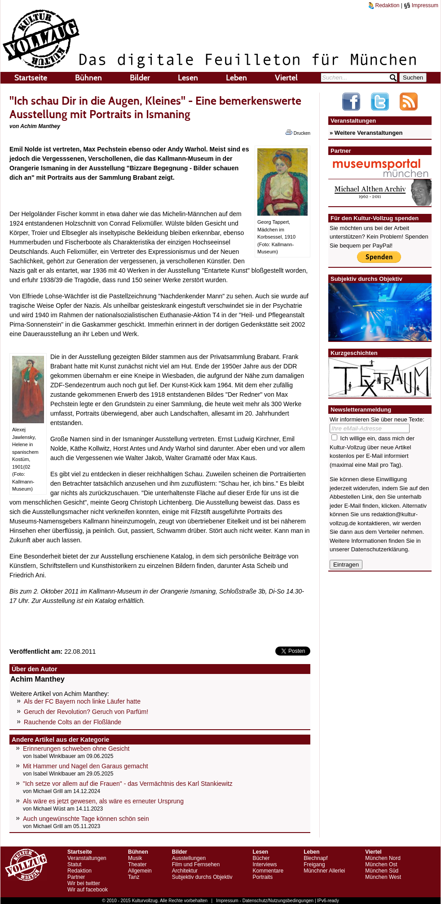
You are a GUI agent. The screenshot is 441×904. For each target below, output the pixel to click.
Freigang (314, 864)
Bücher (260, 858)
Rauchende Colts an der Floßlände (72, 722)
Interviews (264, 864)
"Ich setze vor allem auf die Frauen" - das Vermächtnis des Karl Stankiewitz (128, 783)
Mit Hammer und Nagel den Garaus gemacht (85, 766)
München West (383, 877)
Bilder (140, 78)
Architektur (185, 871)
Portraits (262, 877)
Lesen (188, 78)
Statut (74, 864)
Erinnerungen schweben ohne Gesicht (76, 748)
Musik (135, 858)
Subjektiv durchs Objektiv (202, 877)
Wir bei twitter (83, 883)
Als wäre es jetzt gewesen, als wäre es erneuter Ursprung (103, 801)
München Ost (381, 864)
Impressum (421, 5)
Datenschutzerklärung (379, 549)
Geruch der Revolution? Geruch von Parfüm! (86, 711)
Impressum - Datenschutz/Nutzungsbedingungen (264, 900)
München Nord (383, 858)
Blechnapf (315, 858)
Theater (137, 864)
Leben (236, 78)
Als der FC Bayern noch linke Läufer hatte (82, 701)
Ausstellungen (189, 858)
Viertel (286, 78)
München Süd (381, 871)
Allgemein (140, 871)
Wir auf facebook (87, 889)
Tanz (133, 877)
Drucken (298, 132)
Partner (76, 877)
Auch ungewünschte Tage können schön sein (86, 818)
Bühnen (88, 78)
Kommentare (267, 871)
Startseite (30, 78)
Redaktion (384, 5)
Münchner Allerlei (324, 871)
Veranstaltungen (86, 858)
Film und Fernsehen (196, 864)
